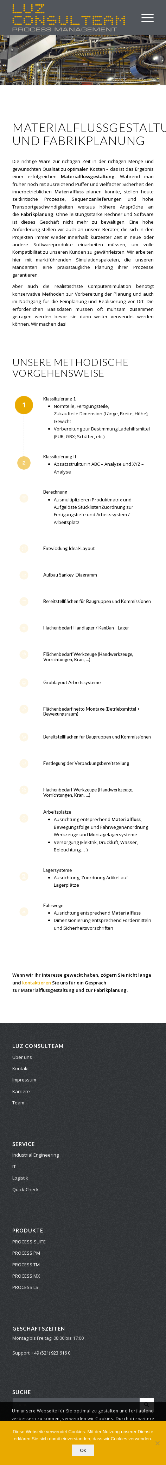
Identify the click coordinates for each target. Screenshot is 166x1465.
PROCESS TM (26, 1264)
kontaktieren (36, 982)
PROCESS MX (26, 1276)
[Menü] (144, 18)
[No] (157, 1443)
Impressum (24, 1080)
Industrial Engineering (35, 1155)
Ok (83, 1450)
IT (14, 1166)
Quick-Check (25, 1189)
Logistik (20, 1178)
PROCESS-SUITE (29, 1241)
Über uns (22, 1057)
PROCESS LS (25, 1287)
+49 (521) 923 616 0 (51, 1353)
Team (18, 1102)
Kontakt (20, 1068)
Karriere (21, 1091)
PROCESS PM (26, 1253)
